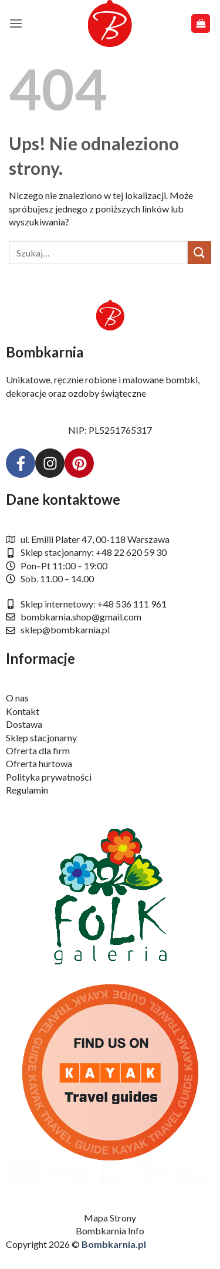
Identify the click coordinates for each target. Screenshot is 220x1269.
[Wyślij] (199, 252)
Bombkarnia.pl (114, 1244)
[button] (16, 23)
